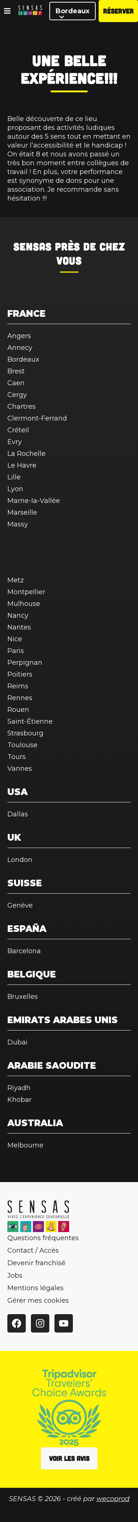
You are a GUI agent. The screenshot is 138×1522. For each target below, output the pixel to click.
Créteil (18, 430)
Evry (14, 442)
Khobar (19, 1100)
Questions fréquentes (43, 1238)
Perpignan (24, 663)
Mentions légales (35, 1288)
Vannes (19, 768)
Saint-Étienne (30, 721)
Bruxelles (22, 997)
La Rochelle (26, 454)
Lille (14, 477)
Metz (15, 580)
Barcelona (24, 951)
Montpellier (26, 592)
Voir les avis (69, 1458)
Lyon (15, 489)
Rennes (19, 698)
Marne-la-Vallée (33, 501)
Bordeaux (72, 13)
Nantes (19, 627)
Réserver (118, 11)
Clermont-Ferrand (37, 418)
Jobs (14, 1275)
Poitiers (19, 674)
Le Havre (21, 465)
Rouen (18, 710)
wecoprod (113, 1499)
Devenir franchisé (36, 1263)
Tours (16, 757)
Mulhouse (23, 604)
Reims (17, 686)
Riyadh (19, 1088)
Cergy (17, 395)
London (19, 860)
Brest (16, 371)
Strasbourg (25, 733)
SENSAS (32, 246)
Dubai (17, 1042)
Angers (19, 336)
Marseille (22, 512)
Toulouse (22, 745)
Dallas (17, 814)
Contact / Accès (33, 1250)
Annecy (19, 348)
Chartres (21, 406)
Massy (17, 524)
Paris (15, 651)
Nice (14, 639)
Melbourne (25, 1145)
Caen (16, 383)
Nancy (17, 615)
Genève (20, 905)
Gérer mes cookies (38, 1300)
